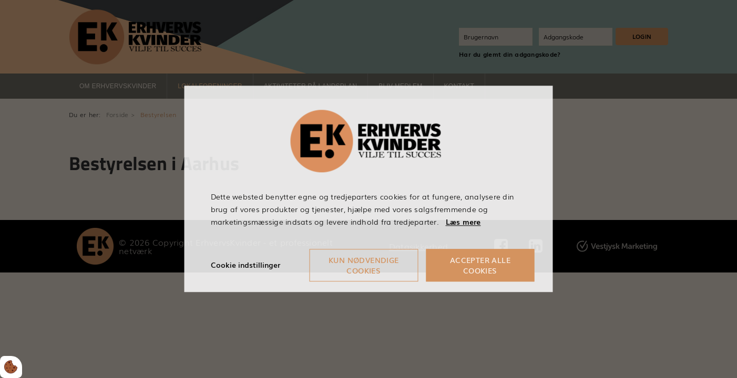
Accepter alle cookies (480, 265)
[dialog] (369, 189)
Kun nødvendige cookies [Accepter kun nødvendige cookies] (364, 265)
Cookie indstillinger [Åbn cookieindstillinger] (245, 265)
